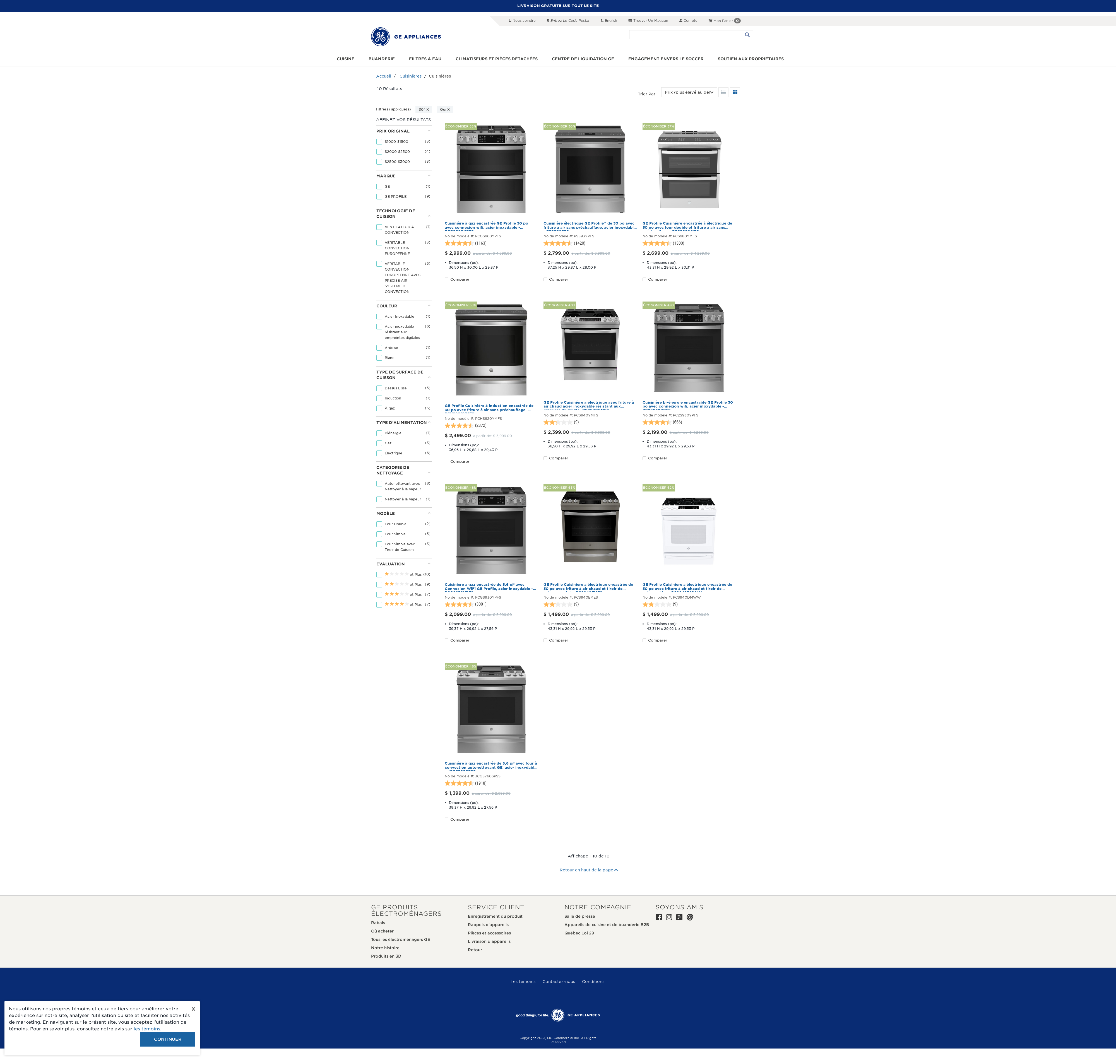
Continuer (167, 1039)
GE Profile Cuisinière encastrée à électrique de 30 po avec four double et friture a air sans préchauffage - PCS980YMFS (687, 226)
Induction (393, 398)
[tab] (403, 148)
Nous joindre (522, 20)
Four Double (396, 524)
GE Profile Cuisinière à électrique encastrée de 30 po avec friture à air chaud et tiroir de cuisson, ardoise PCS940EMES (588, 587)
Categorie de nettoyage (403, 470)
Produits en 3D (386, 956)
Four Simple (396, 534)
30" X (424, 109)
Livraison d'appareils (489, 941)
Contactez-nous (558, 981)
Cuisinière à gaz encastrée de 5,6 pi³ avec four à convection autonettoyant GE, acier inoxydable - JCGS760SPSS (491, 766)
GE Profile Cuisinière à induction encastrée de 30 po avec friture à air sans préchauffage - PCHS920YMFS (489, 408)
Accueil (383, 76)
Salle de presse (579, 916)
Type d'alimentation (403, 422)
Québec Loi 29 (579, 933)
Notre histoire (385, 948)
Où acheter (382, 931)
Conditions (593, 981)
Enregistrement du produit (495, 916)
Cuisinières (411, 76)
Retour (475, 950)
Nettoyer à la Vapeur (403, 499)
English (608, 20)
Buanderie (382, 59)
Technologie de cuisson (403, 214)
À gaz (390, 408)
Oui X (445, 109)
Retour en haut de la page (589, 870)
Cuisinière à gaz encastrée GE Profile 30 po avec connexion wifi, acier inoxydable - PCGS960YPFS (486, 226)
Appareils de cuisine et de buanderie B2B (606, 924)
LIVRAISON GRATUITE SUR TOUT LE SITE (558, 6)
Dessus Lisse (396, 388)
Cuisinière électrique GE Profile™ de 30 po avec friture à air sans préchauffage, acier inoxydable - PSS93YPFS (589, 226)
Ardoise (392, 348)
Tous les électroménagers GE (400, 939)
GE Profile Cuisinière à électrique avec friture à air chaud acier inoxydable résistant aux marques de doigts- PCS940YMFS (588, 405)
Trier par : (648, 94)
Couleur (403, 305)
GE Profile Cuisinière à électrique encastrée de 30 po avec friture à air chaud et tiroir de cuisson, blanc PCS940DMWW (687, 587)
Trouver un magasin (648, 20)
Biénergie (394, 433)
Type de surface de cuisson (403, 375)
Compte (688, 20)
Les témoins (523, 981)
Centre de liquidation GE (583, 59)
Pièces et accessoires (489, 933)
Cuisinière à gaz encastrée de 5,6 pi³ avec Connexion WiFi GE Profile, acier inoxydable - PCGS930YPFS (489, 587)
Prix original (403, 131)
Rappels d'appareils (488, 924)
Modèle (403, 513)
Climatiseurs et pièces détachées (497, 59)
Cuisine (345, 59)
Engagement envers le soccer (666, 59)
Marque (403, 175)
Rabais (378, 922)
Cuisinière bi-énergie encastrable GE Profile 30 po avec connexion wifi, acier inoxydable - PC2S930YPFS (688, 405)
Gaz (389, 443)
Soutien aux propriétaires (751, 59)
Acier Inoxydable (400, 316)
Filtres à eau (425, 59)
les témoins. (147, 1029)
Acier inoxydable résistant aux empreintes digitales (403, 332)
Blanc (390, 358)
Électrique (394, 453)
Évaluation (403, 563)
